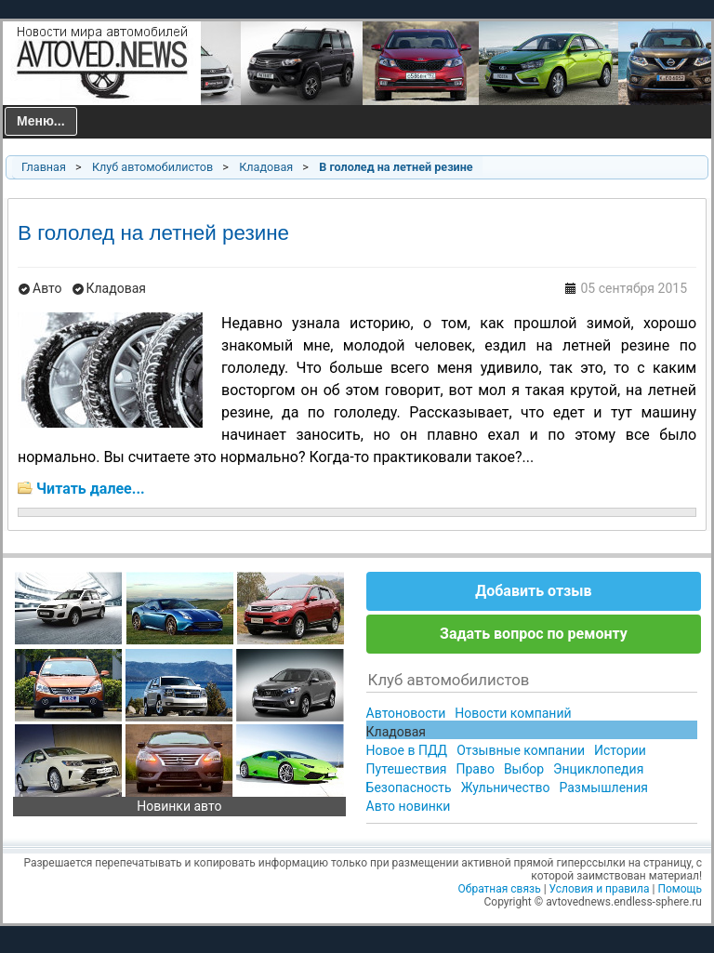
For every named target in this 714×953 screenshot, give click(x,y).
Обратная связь (499, 888)
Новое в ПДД (407, 750)
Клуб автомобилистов (152, 167)
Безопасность (409, 787)
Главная (43, 167)
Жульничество (505, 787)
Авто (47, 288)
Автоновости (406, 713)
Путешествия (406, 768)
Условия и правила (599, 888)
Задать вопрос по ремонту (534, 633)
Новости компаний (513, 713)
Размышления (603, 787)
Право (475, 768)
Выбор (524, 768)
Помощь (679, 888)
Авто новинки (408, 806)
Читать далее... (90, 488)
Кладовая (266, 167)
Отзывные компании (520, 750)
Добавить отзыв (533, 591)
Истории (620, 750)
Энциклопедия (598, 768)
